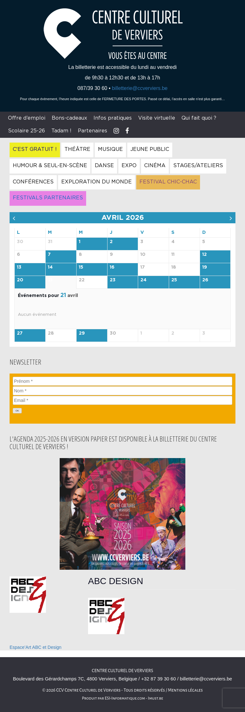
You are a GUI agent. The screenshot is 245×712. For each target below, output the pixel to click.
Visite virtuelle (156, 118)
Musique (110, 149)
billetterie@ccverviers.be (140, 88)
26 (205, 280)
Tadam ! (61, 130)
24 (143, 280)
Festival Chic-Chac (168, 181)
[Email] (122, 400)
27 (20, 333)
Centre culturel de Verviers (122, 670)
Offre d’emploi (26, 118)
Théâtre (77, 149)
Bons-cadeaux (69, 118)
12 (204, 254)
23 (112, 280)
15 (81, 267)
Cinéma (155, 165)
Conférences (33, 181)
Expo (129, 165)
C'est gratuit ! (35, 149)
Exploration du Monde (96, 181)
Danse (104, 165)
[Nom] (122, 390)
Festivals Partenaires (48, 197)
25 (174, 280)
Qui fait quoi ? (199, 118)
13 (19, 267)
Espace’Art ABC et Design (36, 647)
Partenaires (92, 130)
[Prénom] (122, 381)
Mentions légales (185, 690)
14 (50, 267)
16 (112, 267)
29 (82, 333)
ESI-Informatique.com (125, 698)
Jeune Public (149, 149)
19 (204, 267)
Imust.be (155, 698)
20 (20, 280)
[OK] (17, 410)
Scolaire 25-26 (26, 130)
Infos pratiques (112, 118)
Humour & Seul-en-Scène (50, 165)
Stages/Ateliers (198, 165)
